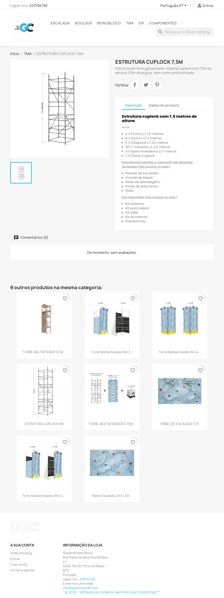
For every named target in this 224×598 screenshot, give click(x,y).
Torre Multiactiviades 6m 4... (180, 352)
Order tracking (21, 553)
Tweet (146, 84)
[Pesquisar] (185, 32)
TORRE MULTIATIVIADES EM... (44, 352)
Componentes (163, 23)
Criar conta (18, 564)
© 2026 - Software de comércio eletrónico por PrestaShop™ (112, 592)
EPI (141, 23)
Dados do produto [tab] (164, 105)
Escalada (60, 23)
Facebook (15, 526)
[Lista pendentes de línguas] (174, 6)
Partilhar (134, 84)
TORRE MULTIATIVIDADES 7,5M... (112, 424)
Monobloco (109, 23)
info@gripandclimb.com (80, 588)
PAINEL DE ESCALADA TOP (180, 424)
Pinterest (157, 84)
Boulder (83, 23)
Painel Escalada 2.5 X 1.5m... (112, 496)
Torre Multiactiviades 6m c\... (44, 496)
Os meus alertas (22, 570)
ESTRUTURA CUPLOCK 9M (44, 424)
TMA (130, 23)
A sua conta (22, 545)
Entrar (15, 559)
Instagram (24, 526)
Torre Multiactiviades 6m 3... (112, 352)
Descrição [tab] (133, 105)
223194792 (38, 5)
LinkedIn (34, 526)
